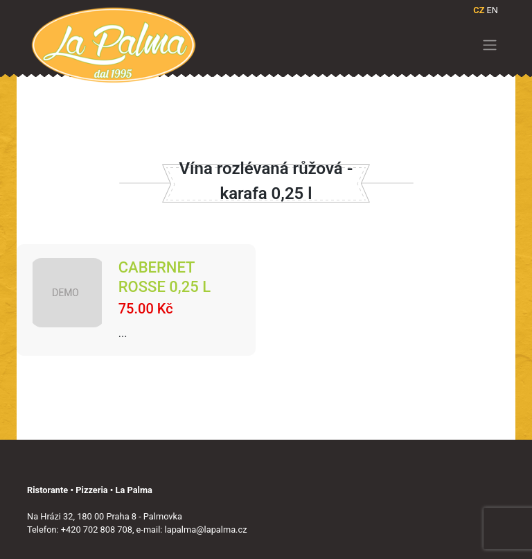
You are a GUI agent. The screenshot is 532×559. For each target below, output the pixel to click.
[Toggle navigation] (490, 45)
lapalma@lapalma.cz (206, 529)
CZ (478, 10)
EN (492, 10)
